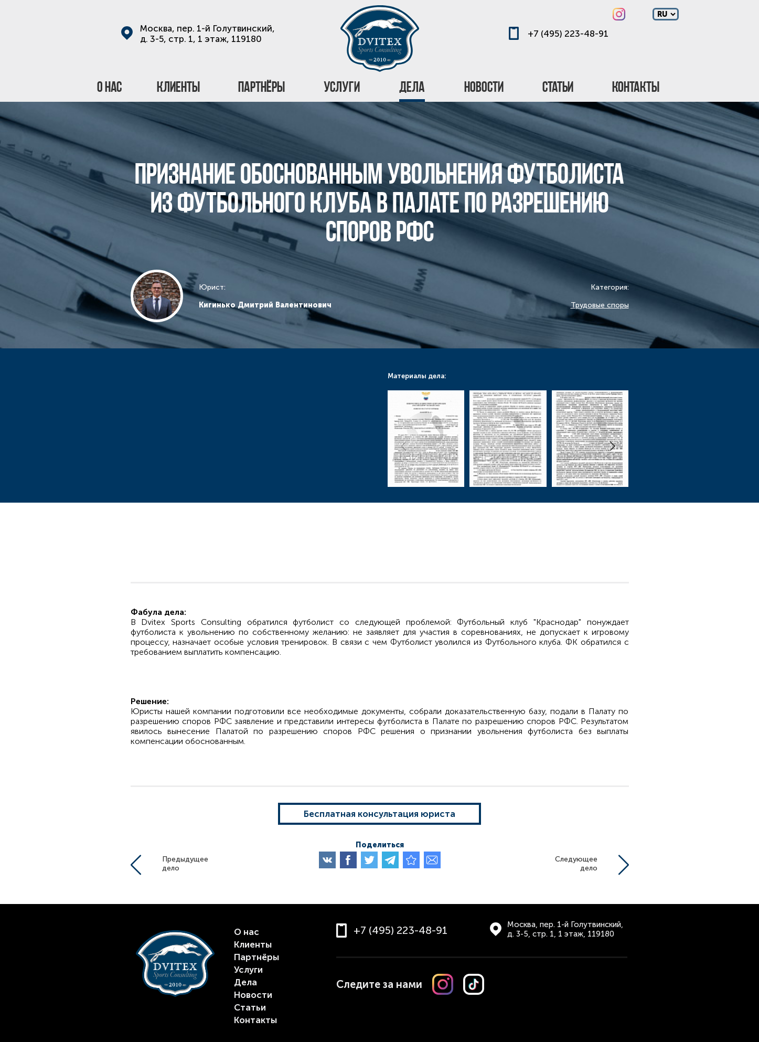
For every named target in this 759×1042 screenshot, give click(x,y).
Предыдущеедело (185, 864)
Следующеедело (576, 864)
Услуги (248, 969)
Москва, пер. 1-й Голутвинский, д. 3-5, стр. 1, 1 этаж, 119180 (207, 33)
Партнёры (256, 957)
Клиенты (253, 944)
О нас (246, 932)
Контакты (255, 1020)
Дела (245, 982)
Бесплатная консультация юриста (379, 814)
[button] (613, 446)
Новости (253, 995)
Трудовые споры (600, 305)
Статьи (250, 1007)
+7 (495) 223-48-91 (568, 33)
